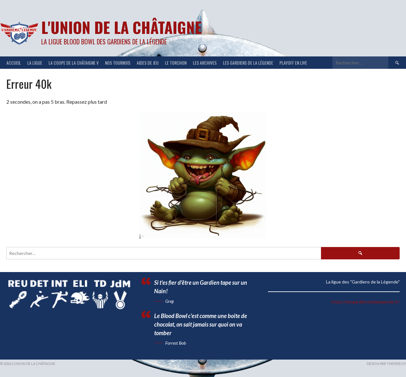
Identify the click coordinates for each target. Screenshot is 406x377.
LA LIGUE (34, 62)
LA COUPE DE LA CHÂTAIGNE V (74, 62)
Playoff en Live (293, 62)
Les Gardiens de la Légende (248, 62)
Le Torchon (176, 62)
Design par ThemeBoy (386, 363)
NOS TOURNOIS (117, 62)
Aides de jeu (148, 62)
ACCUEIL (13, 62)
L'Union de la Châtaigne (121, 27)
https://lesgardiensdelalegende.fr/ (365, 301)
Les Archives (205, 62)
